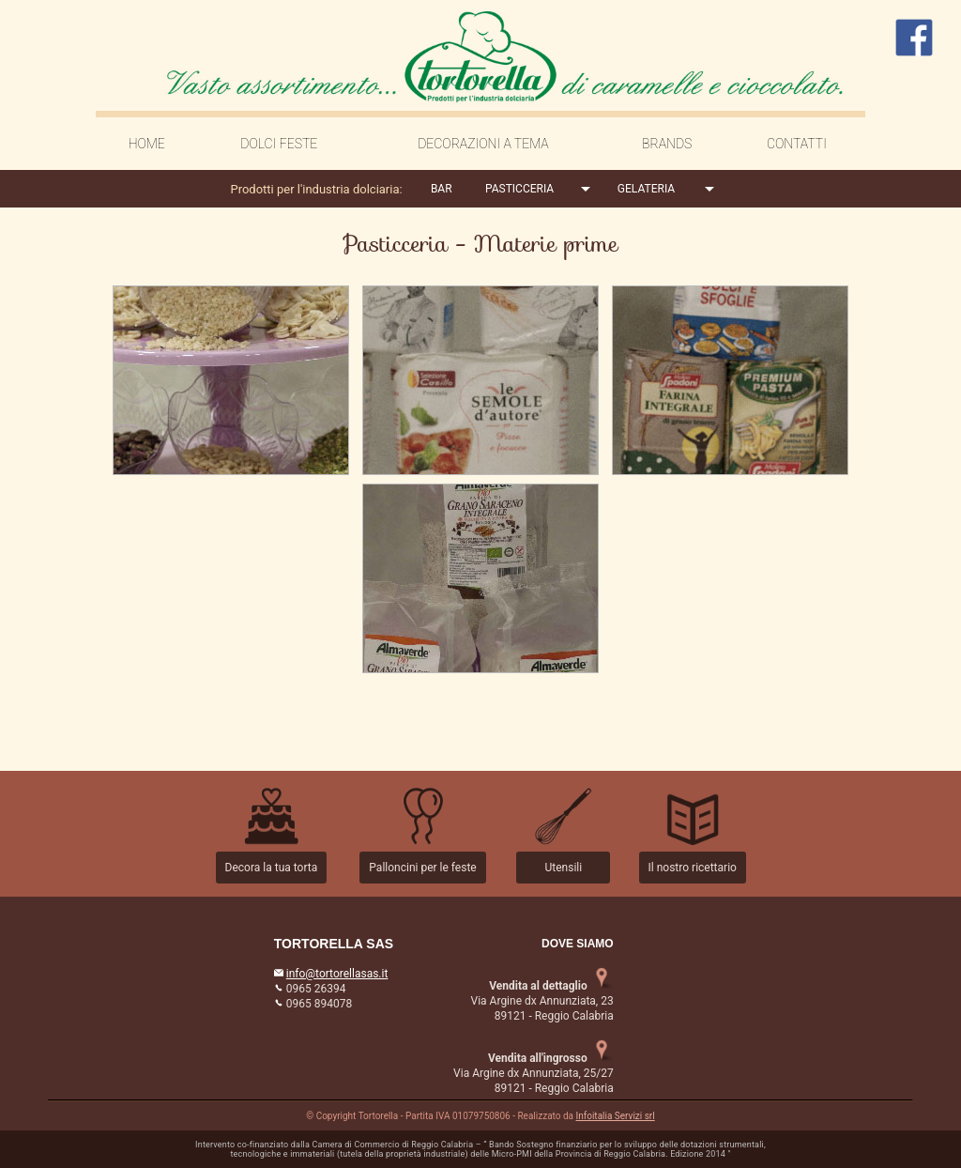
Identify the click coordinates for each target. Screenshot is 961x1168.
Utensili (563, 867)
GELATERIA (646, 188)
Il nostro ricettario (692, 867)
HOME (147, 143)
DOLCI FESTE (278, 143)
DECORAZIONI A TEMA (483, 143)
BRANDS (667, 143)
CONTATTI (797, 143)
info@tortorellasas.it (337, 973)
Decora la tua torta (271, 867)
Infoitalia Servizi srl (615, 1116)
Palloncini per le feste (422, 867)
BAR (441, 188)
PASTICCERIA (519, 188)
